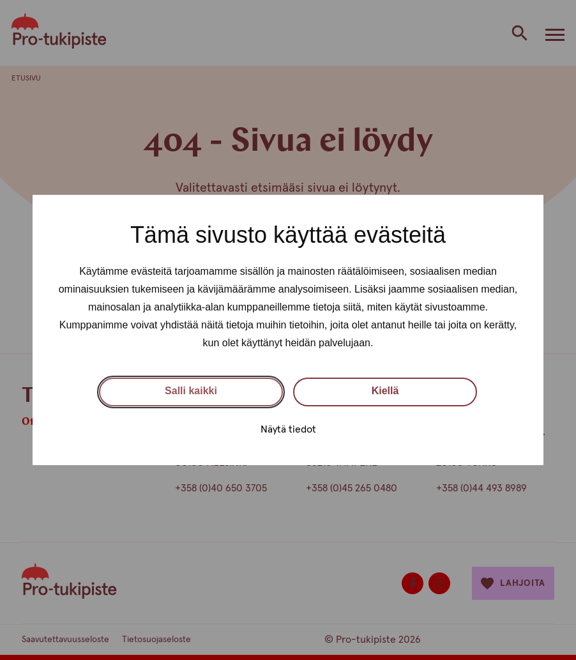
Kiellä (385, 390)
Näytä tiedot (288, 429)
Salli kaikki (191, 390)
